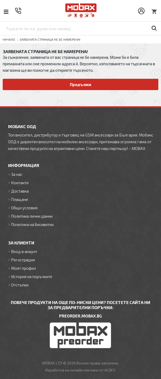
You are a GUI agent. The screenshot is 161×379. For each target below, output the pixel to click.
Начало (9, 39)
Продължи (80, 84)
